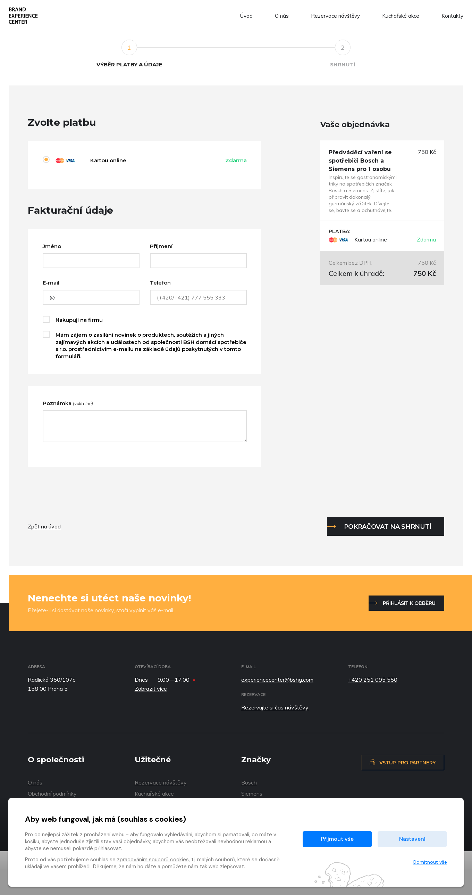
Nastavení (412, 839)
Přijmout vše (337, 839)
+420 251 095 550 (372, 679)
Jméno (52, 246)
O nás (282, 16)
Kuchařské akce (400, 16)
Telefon (160, 282)
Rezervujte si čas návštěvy (275, 707)
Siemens (251, 793)
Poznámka (68, 403)
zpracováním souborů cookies (153, 859)
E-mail (51, 282)
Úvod (246, 16)
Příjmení (161, 246)
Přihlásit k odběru (409, 603)
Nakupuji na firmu (79, 320)
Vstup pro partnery (402, 762)
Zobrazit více (151, 688)
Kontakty (452, 16)
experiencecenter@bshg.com (277, 679)
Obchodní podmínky (52, 793)
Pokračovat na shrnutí (387, 527)
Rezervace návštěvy (335, 16)
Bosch (249, 782)
